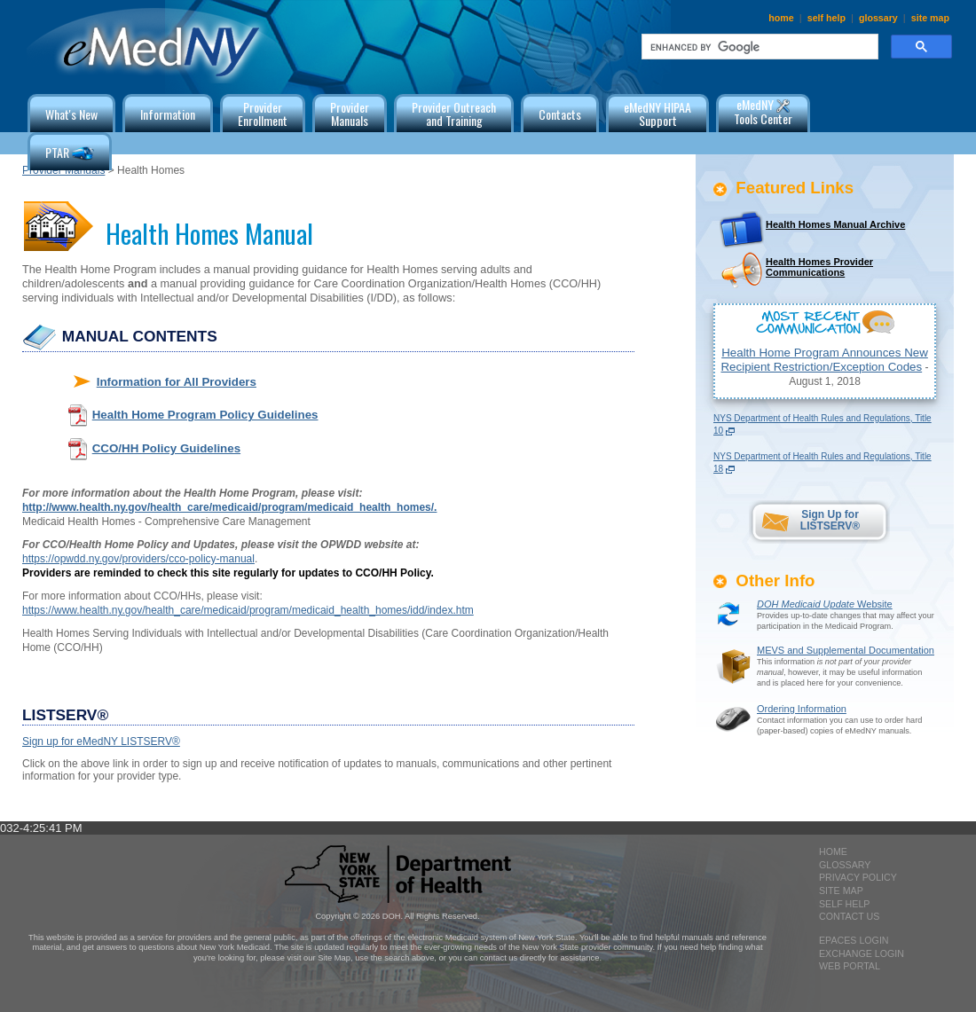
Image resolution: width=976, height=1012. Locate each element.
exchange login (861, 953)
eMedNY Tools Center (763, 111)
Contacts (560, 114)
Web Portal (849, 966)
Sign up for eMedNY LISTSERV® (101, 741)
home (780, 17)
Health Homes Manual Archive (835, 224)
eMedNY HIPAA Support (657, 113)
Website (825, 604)
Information (167, 114)
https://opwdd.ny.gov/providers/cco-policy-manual (138, 559)
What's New (71, 114)
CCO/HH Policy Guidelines (166, 448)
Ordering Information (801, 708)
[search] (758, 47)
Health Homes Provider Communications (819, 267)
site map (930, 17)
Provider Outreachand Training (454, 113)
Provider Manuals (63, 170)
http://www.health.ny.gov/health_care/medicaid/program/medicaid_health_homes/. (229, 507)
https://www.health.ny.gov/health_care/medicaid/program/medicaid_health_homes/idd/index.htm (248, 610)
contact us (849, 916)
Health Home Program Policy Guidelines (205, 414)
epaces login (854, 940)
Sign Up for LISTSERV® (830, 520)
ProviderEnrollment (262, 113)
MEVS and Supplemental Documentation (845, 650)
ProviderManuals (349, 113)
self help (826, 17)
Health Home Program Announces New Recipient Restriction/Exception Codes (823, 359)
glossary (878, 17)
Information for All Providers (176, 381)
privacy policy (858, 877)
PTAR (69, 154)
